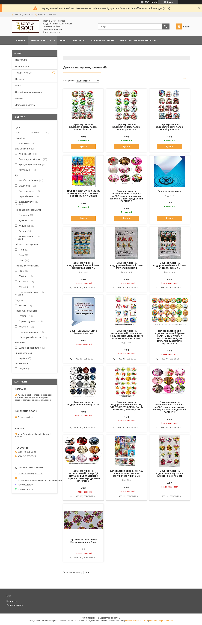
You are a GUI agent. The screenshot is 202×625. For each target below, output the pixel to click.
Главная (20, 40)
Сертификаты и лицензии (28, 92)
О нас (63, 40)
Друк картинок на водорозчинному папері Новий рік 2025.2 (126, 127)
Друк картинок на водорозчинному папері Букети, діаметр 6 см (169, 473)
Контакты (79, 40)
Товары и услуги (41, 40)
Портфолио (21, 59)
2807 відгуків (151, 2)
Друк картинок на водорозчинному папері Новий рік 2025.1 (83, 127)
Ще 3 (20, 204)
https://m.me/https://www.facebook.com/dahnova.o (34, 480)
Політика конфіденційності (161, 621)
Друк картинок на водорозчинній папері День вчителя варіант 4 (126, 265)
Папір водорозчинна (169, 191)
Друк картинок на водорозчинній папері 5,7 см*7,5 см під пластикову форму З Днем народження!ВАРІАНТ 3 (126, 196)
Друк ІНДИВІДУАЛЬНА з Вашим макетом (83, 332)
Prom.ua (116, 618)
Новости (19, 79)
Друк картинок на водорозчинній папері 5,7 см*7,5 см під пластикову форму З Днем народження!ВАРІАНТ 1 (83, 476)
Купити (83, 146)
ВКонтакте (11, 601)
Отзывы (19, 98)
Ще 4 (20, 239)
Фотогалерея (22, 66)
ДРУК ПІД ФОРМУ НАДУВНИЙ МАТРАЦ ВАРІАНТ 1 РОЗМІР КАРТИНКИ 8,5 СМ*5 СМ (83, 193)
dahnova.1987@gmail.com (30, 473)
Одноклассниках (14, 605)
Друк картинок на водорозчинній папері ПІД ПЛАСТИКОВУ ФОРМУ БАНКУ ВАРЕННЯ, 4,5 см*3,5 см (126, 406)
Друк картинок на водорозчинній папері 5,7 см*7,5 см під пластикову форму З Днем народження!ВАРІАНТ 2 (169, 407)
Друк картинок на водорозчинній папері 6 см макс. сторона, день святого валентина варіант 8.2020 (126, 335)
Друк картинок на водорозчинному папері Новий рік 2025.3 (169, 127)
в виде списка (188, 81)
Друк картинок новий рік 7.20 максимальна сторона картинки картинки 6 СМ (126, 473)
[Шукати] (165, 26)
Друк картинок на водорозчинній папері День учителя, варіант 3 (169, 265)
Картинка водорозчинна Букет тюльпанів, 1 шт (83, 540)
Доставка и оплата (103, 40)
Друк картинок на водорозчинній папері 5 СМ (83, 403)
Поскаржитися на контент (136, 621)
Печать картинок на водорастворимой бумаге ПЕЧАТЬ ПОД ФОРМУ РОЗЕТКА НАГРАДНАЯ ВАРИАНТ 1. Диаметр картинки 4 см (169, 337)
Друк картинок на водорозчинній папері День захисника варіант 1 (83, 265)
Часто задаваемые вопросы (138, 40)
